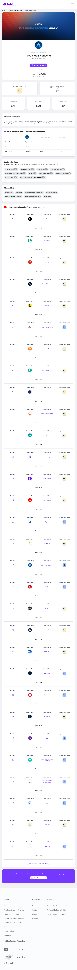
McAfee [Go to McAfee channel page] (47, 587)
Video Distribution (11, 927)
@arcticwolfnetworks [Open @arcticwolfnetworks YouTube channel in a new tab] (38, 58)
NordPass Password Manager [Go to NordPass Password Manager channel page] (47, 759)
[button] (72, 4)
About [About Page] (34, 914)
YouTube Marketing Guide (56, 910)
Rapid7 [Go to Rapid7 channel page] (47, 608)
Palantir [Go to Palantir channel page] (47, 219)
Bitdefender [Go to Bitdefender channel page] (47, 695)
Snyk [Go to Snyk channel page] (47, 738)
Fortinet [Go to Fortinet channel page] (47, 262)
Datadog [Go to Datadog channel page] (47, 457)
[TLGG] (9, 957)
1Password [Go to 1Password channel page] (47, 392)
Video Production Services (14, 918)
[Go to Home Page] (9, 4)
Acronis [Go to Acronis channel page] (47, 630)
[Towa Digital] (22, 949)
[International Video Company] (9, 949)
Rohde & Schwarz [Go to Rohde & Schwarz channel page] (47, 284)
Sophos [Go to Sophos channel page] (47, 522)
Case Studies (9, 931)
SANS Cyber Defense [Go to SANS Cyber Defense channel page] (47, 565)
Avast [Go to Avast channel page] (47, 349)
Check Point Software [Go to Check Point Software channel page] (47, 327)
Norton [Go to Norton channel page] (47, 305)
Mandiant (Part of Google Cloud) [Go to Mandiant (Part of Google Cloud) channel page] (47, 781)
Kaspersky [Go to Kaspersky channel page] (47, 240)
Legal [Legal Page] (34, 906)
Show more (38, 228)
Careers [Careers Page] (35, 918)
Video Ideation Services (13, 923)
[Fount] (9, 963)
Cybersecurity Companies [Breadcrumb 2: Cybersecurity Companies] (14, 10)
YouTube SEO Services (12, 914)
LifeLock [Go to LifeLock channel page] (47, 824)
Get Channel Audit (38, 65)
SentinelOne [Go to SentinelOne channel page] (47, 478)
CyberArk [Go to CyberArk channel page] (47, 716)
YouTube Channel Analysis (56, 914)
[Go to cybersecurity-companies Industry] (38, 69)
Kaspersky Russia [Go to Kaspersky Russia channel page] (47, 370)
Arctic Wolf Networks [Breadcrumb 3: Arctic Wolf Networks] (30, 10)
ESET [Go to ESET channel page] (47, 435)
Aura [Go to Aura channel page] (47, 803)
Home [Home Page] (6, 906)
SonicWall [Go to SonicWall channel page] (47, 846)
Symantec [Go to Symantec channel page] (47, 543)
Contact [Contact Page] (35, 910)
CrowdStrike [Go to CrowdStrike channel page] (47, 500)
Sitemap (7, 935)
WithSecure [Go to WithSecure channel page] (47, 673)
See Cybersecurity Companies (38, 70)
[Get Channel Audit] (38, 65)
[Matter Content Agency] (22, 957)
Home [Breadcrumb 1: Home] (3, 10)
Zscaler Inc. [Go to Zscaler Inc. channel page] (47, 651)
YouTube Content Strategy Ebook (59, 906)
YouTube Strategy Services (14, 910)
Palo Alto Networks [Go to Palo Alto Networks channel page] (47, 413)
